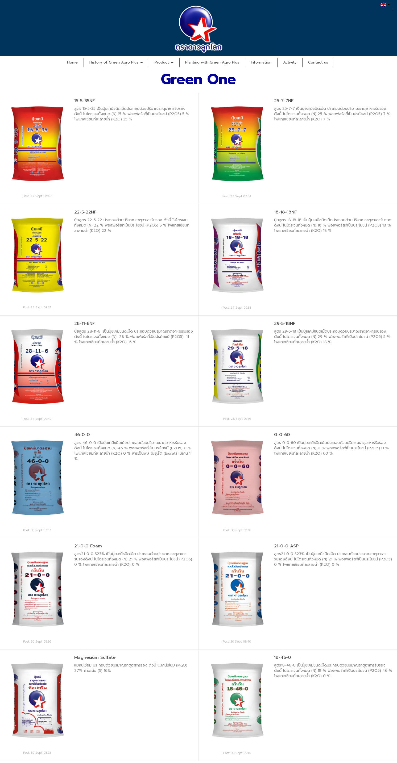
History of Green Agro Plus (116, 62)
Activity (289, 62)
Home (72, 62)
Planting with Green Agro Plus (212, 62)
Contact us (318, 62)
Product (164, 62)
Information (261, 62)
